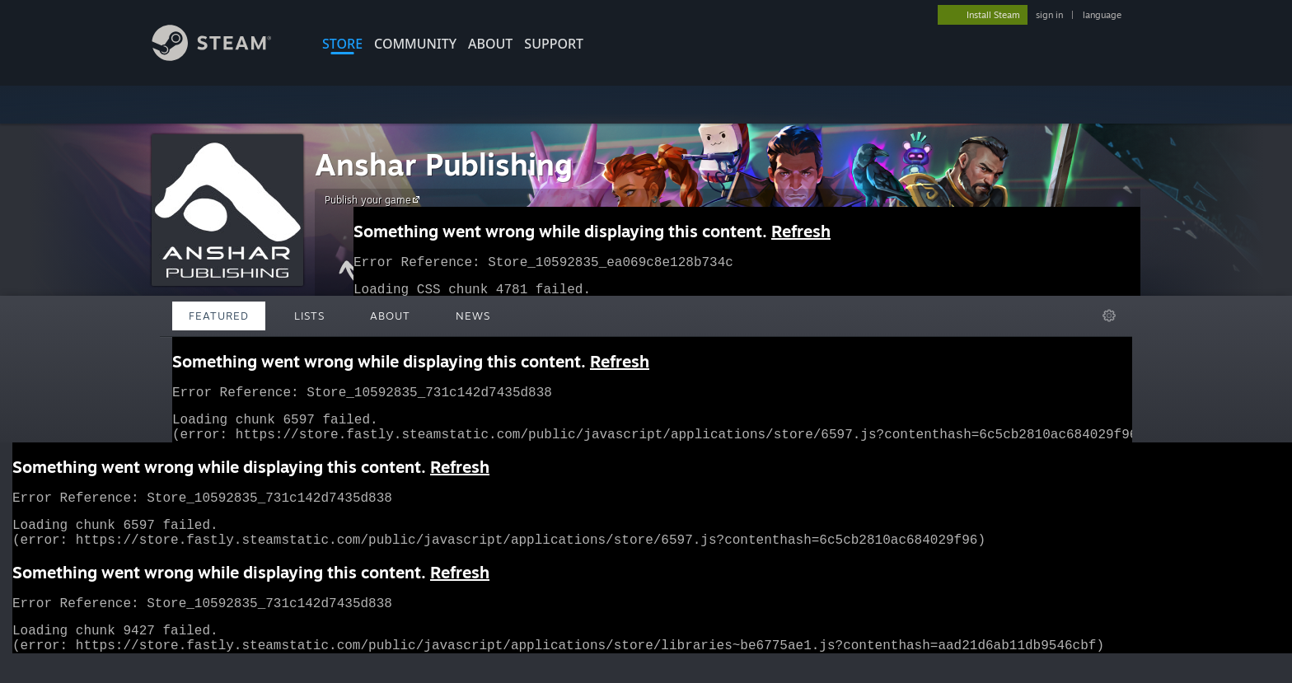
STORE (342, 44)
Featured (219, 315)
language (1102, 15)
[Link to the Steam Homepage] (224, 56)
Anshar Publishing (444, 164)
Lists (309, 315)
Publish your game (374, 199)
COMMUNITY (415, 44)
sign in (1049, 15)
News (473, 315)
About (490, 44)
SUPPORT (553, 44)
